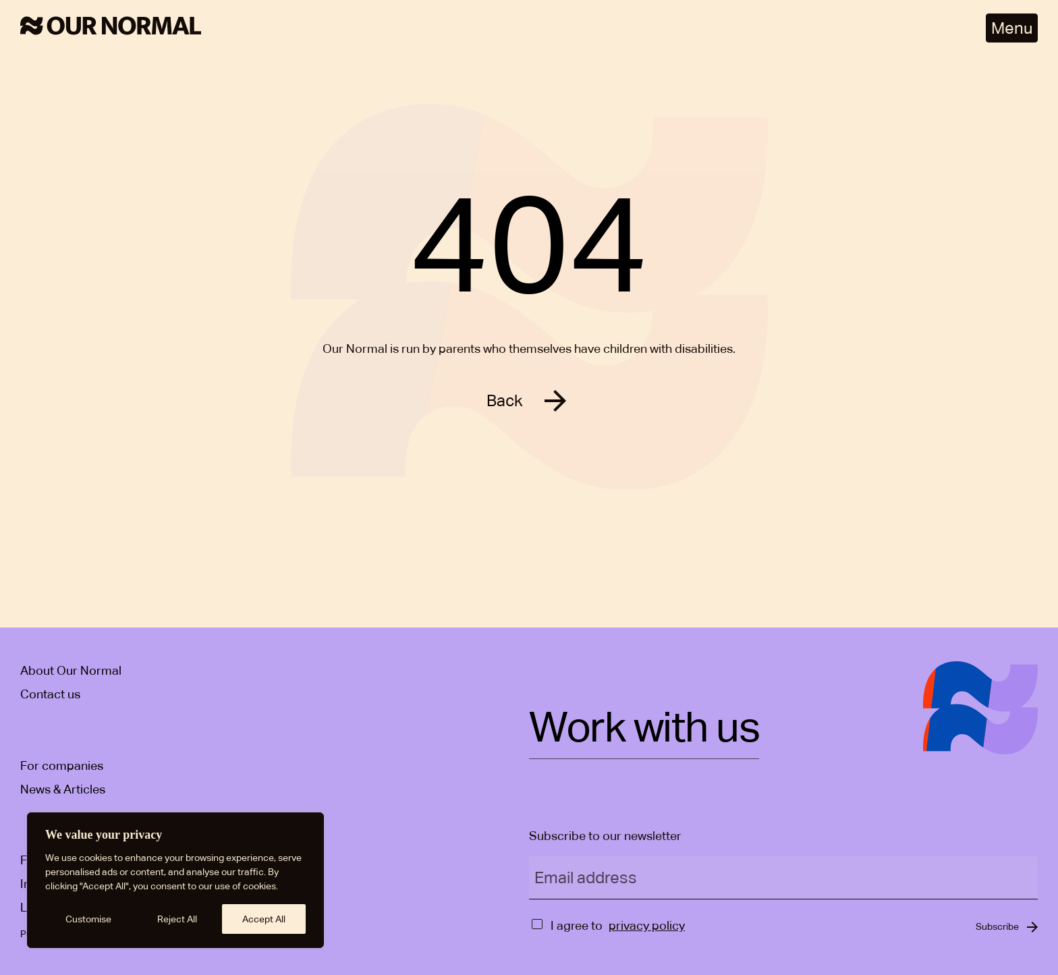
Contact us (50, 694)
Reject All (177, 919)
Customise (88, 919)
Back (504, 400)
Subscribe (997, 926)
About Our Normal (70, 670)
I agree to (577, 925)
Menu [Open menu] (1011, 28)
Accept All (263, 919)
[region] (175, 880)
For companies (61, 765)
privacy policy (647, 925)
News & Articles (62, 789)
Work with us (644, 728)
